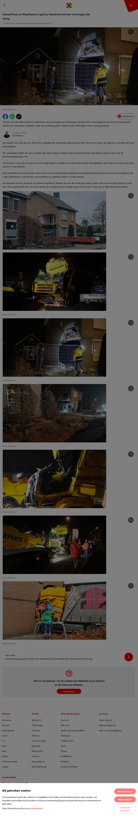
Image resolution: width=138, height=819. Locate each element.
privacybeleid (36, 808)
